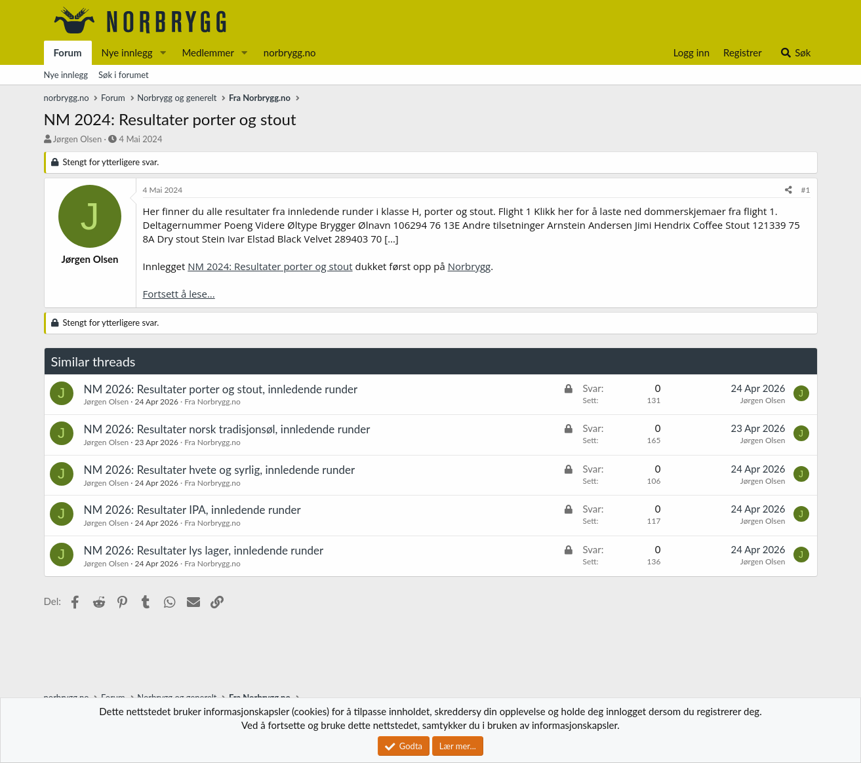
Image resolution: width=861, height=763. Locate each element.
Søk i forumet (123, 74)
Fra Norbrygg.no (212, 401)
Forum (68, 52)
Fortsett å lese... (179, 293)
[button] (162, 53)
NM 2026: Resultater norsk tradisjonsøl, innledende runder (227, 429)
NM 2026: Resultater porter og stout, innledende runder (221, 389)
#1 (806, 190)
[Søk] (795, 53)
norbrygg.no (290, 52)
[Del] (788, 190)
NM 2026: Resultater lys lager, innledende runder (204, 550)
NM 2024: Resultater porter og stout (270, 266)
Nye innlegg (127, 52)
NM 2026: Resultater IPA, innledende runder (192, 510)
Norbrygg (469, 266)
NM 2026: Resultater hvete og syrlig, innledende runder (219, 470)
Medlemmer (208, 52)
